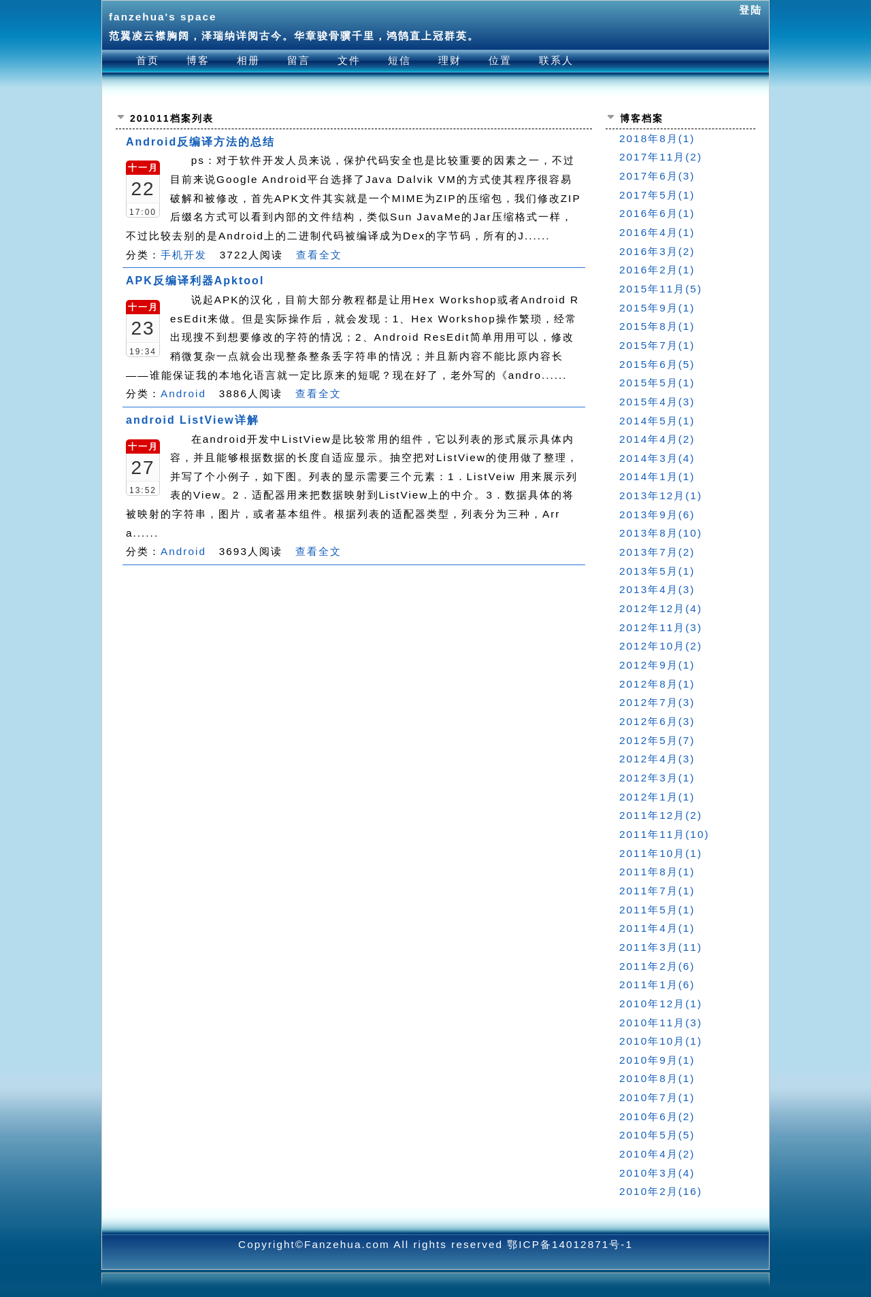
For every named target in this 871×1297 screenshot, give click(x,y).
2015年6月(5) (657, 364)
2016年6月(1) (657, 213)
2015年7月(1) (657, 345)
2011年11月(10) (664, 834)
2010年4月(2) (657, 1154)
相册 (248, 60)
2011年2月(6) (657, 966)
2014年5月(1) (657, 420)
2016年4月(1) (657, 232)
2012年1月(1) (657, 797)
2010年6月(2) (657, 1116)
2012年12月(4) (660, 608)
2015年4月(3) (657, 401)
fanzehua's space (163, 16)
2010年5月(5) (657, 1135)
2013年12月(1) (660, 495)
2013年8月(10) (660, 533)
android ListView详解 (192, 420)
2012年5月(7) (657, 740)
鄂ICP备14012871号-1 (570, 1244)
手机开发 (184, 254)
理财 (449, 60)
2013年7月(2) (657, 552)
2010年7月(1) (657, 1097)
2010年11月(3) (660, 1022)
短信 (399, 60)
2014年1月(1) (657, 476)
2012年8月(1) (657, 684)
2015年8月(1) (657, 326)
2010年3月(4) (657, 1173)
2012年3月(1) (657, 778)
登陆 (750, 10)
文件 (349, 60)
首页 (147, 60)
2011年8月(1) (657, 871)
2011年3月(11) (660, 947)
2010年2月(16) (660, 1191)
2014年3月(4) (657, 458)
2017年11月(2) (660, 157)
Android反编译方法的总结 (200, 142)
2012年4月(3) (657, 758)
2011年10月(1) (660, 853)
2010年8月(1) (657, 1078)
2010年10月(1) (660, 1041)
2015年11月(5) (660, 288)
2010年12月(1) (660, 1003)
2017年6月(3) (657, 176)
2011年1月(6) (657, 984)
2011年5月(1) (657, 909)
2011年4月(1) (657, 928)
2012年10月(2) (660, 646)
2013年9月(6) (657, 514)
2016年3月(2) (657, 251)
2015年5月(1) (657, 382)
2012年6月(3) (657, 721)
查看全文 (319, 254)
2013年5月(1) (657, 571)
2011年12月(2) (660, 815)
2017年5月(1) (657, 195)
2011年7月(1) (657, 890)
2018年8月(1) (657, 138)
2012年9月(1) (657, 665)
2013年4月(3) (657, 589)
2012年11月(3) (660, 627)
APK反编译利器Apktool (195, 280)
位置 (500, 60)
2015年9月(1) (657, 308)
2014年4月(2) (657, 439)
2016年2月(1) (657, 269)
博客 (198, 60)
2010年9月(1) (657, 1060)
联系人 (556, 60)
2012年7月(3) (657, 702)
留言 (298, 60)
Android (183, 393)
